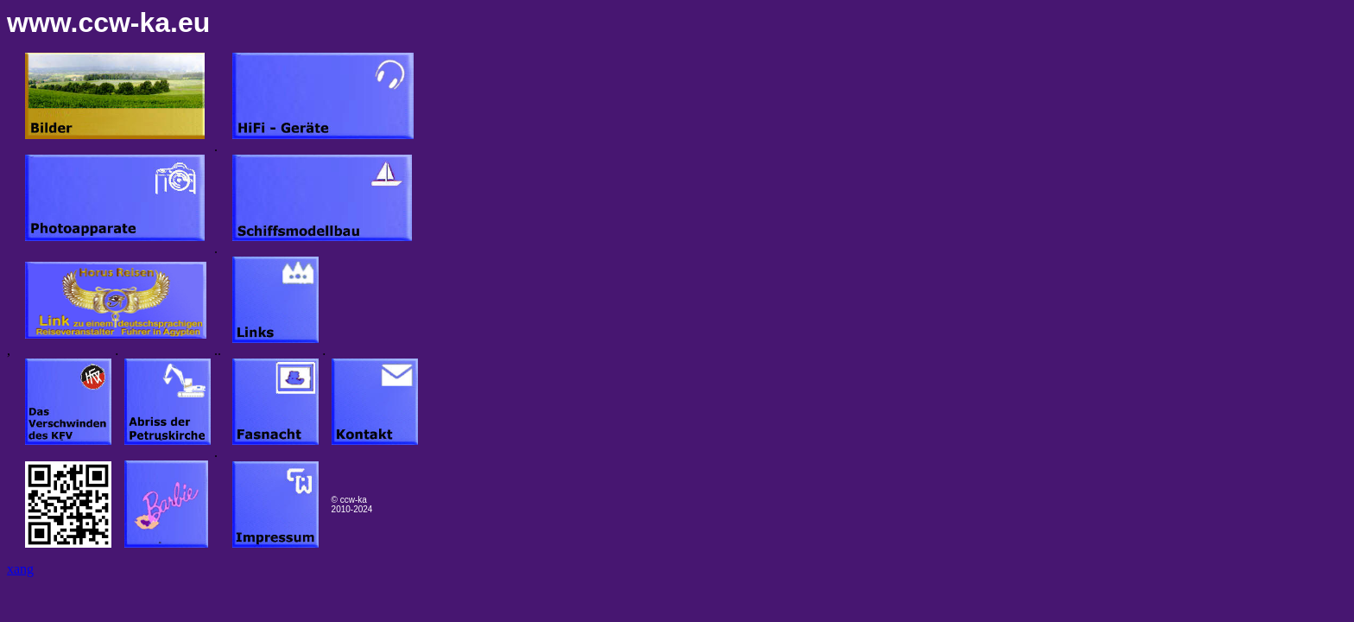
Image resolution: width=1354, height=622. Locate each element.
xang (20, 569)
